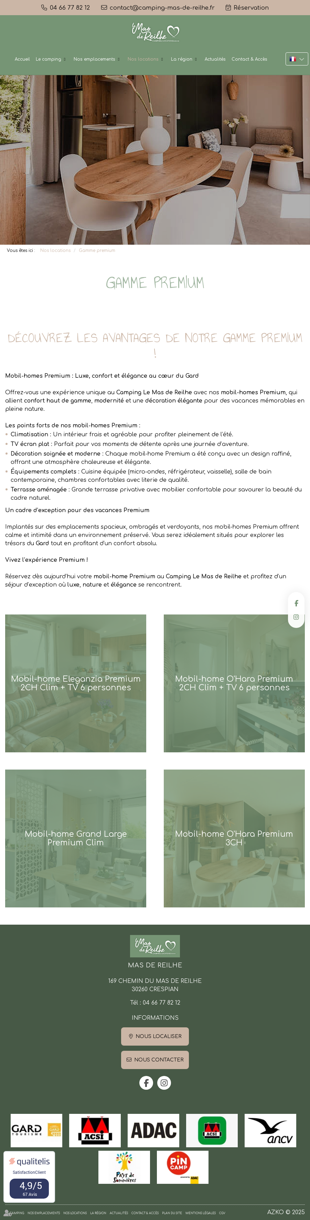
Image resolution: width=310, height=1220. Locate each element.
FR (297, 58)
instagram (296, 616)
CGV (222, 1213)
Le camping (48, 59)
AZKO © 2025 (286, 1212)
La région (181, 59)
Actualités (215, 59)
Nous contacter (158, 1060)
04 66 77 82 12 (161, 1003)
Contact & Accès (249, 59)
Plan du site (172, 1213)
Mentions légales (200, 1213)
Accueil (22, 59)
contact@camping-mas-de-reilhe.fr (162, 7)
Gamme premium (97, 250)
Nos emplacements (94, 59)
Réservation (251, 7)
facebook (296, 603)
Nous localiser (158, 1036)
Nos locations (143, 59)
